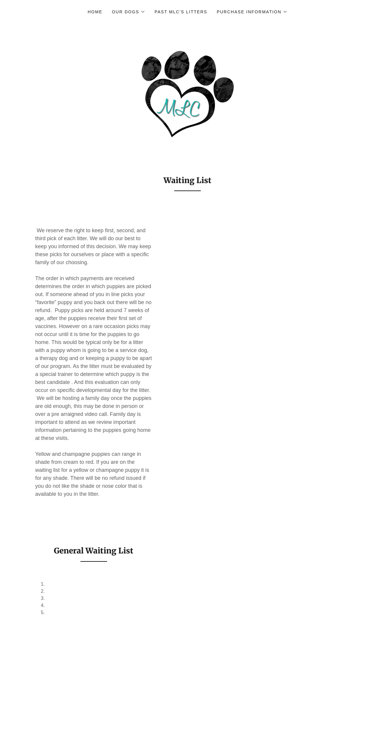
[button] (128, 11)
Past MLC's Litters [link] (181, 11)
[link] (187, 94)
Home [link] (95, 11)
